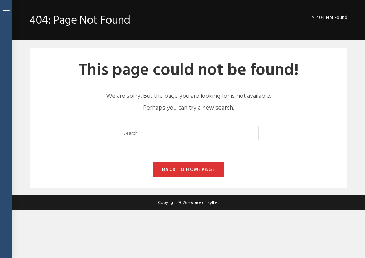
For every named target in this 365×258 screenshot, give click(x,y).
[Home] (308, 18)
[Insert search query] (189, 133)
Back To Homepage (188, 169)
